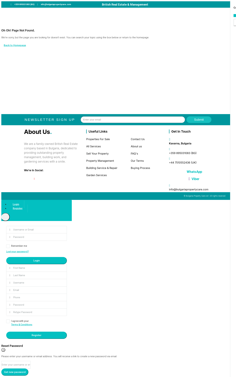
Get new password (15, 372)
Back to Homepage (15, 45)
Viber (193, 179)
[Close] (5, 217)
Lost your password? (17, 251)
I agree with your (36, 323)
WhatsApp (194, 172)
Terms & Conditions (21, 324)
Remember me (16, 246)
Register (36, 335)
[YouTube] (34, 178)
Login (36, 260)
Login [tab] (16, 204)
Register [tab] (18, 208)
